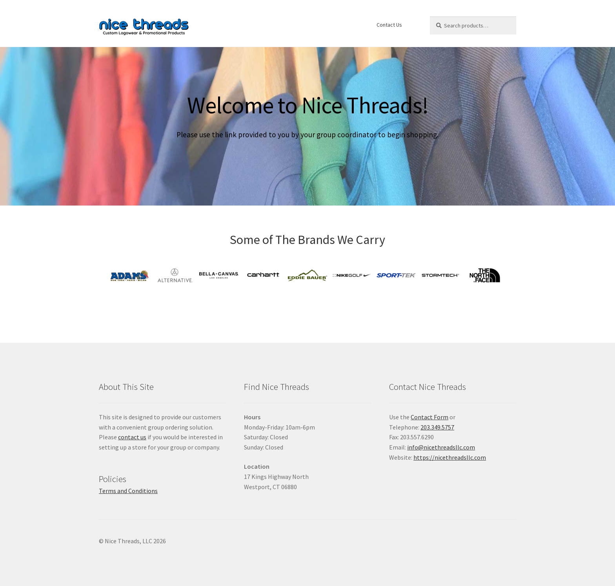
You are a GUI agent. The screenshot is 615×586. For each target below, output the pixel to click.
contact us (132, 437)
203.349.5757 (437, 427)
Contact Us (389, 24)
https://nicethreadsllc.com (449, 457)
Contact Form (429, 417)
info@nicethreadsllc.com (441, 447)
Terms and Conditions (128, 491)
